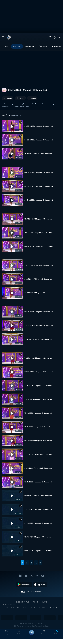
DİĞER (31, 610)
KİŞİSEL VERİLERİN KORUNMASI (16, 607)
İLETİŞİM (42, 607)
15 (40, 563)
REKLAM (36, 602)
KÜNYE (44, 602)
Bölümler (17, 46)
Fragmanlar (29, 46)
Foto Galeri (56, 46)
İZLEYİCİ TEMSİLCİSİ (8, 605)
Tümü (6, 46)
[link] (8, 37)
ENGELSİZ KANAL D (22, 602)
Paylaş (32, 98)
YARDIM (33, 607)
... (36, 563)
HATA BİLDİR (53, 607)
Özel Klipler (43, 46)
